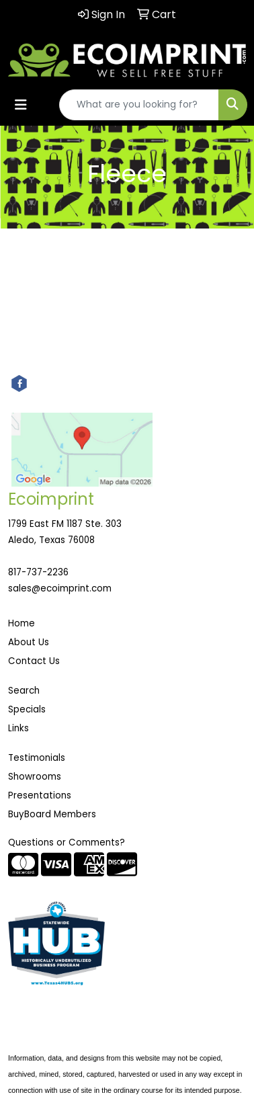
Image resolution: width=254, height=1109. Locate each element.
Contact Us (34, 661)
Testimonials (36, 757)
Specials (27, 709)
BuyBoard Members (52, 814)
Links (18, 728)
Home (21, 623)
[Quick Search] (139, 104)
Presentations (39, 795)
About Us (28, 642)
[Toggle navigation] (21, 104)
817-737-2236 (38, 572)
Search (24, 690)
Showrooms (34, 776)
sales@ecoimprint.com (60, 588)
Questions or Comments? (66, 842)
